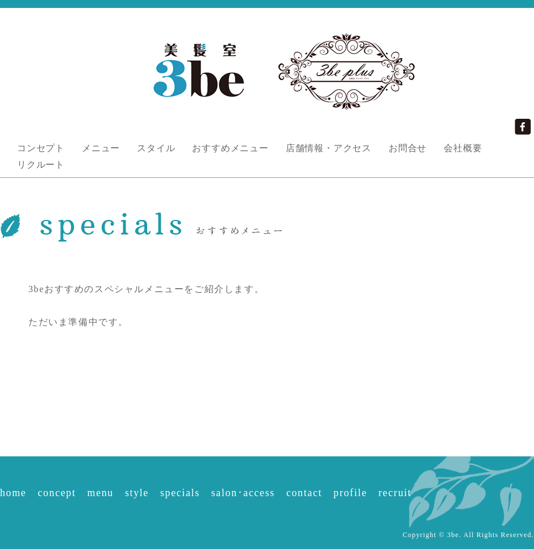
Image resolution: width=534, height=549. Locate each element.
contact (304, 492)
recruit (394, 492)
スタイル (156, 148)
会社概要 (463, 148)
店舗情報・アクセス (329, 148)
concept (56, 492)
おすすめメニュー (230, 148)
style (137, 492)
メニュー (101, 148)
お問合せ (408, 148)
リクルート (41, 164)
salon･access (243, 492)
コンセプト (41, 148)
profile (350, 492)
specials (180, 492)
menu (100, 492)
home (13, 492)
